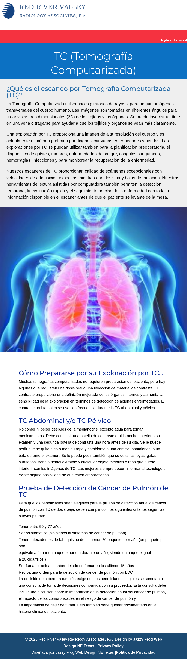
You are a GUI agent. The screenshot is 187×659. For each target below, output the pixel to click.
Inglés (166, 40)
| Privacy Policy (109, 646)
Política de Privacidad (136, 652)
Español (180, 40)
